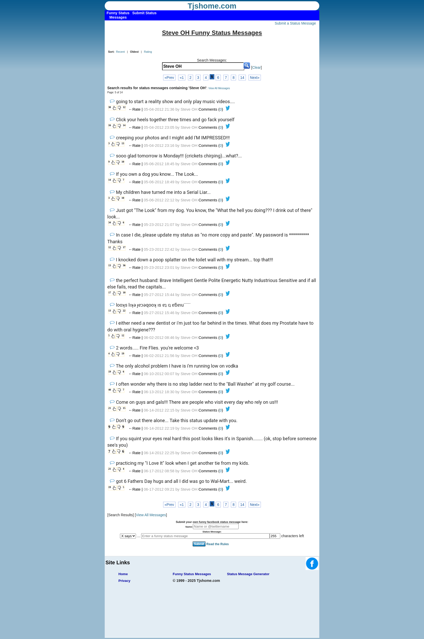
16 (109, 125)
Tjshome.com (212, 6)
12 (124, 107)
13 (123, 143)
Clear (256, 67)
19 (123, 353)
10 (123, 161)
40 (109, 389)
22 (124, 310)
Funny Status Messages (192, 574)
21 (109, 408)
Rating (148, 51)
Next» (255, 77)
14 (242, 77)
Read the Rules (217, 544)
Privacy (124, 581)
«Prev (169, 77)
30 (109, 107)
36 (124, 265)
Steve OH (189, 109)
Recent (120, 51)
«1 (182, 77)
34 (109, 222)
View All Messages (219, 88)
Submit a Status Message (295, 23)
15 (124, 408)
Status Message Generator (248, 574)
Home (123, 574)
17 (124, 247)
